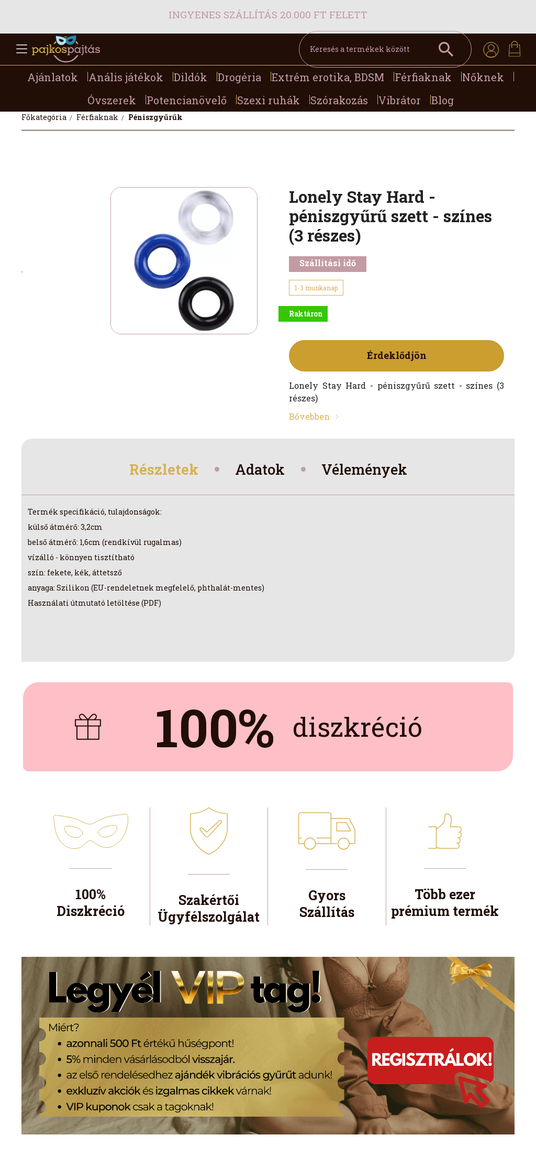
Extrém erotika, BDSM (328, 77)
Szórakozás (339, 100)
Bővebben (309, 416)
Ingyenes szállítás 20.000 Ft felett (268, 14)
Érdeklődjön (397, 355)
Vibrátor (399, 100)
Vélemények (368, 470)
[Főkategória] (44, 117)
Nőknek (483, 77)
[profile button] (491, 49)
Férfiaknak (423, 77)
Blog (442, 100)
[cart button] (514, 48)
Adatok (259, 470)
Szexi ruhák (268, 100)
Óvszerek (111, 100)
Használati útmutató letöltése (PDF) (94, 605)
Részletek (158, 470)
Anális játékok (125, 77)
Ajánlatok (52, 77)
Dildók (190, 77)
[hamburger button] (21, 49)
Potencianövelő (187, 100)
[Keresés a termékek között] (385, 49)
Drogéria (239, 77)
